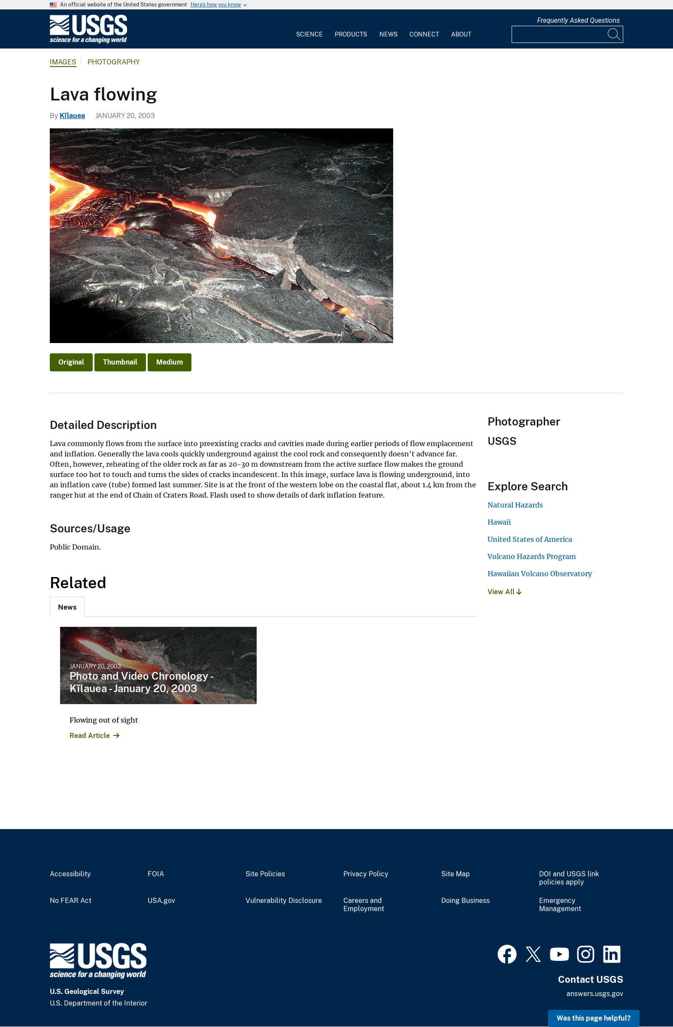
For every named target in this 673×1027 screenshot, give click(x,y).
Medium (169, 362)
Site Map (455, 874)
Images (63, 62)
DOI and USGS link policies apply (569, 878)
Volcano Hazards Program (532, 556)
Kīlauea (72, 116)
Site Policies (265, 874)
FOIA (156, 874)
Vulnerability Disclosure (284, 901)
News (388, 34)
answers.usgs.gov (595, 994)
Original (71, 362)
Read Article (90, 736)
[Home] (88, 41)
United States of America (530, 539)
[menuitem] (309, 29)
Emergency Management (560, 905)
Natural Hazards (515, 505)
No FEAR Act (70, 901)
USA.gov (161, 901)
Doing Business (465, 901)
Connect (424, 34)
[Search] (614, 34)
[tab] (67, 607)
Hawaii (499, 522)
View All (504, 592)
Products (351, 34)
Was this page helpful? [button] (594, 1018)
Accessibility (70, 874)
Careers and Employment (363, 905)
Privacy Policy (365, 874)
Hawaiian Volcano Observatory (540, 573)
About (461, 34)
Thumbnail (120, 362)
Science (309, 34)
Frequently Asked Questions (578, 20)
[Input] (567, 34)
